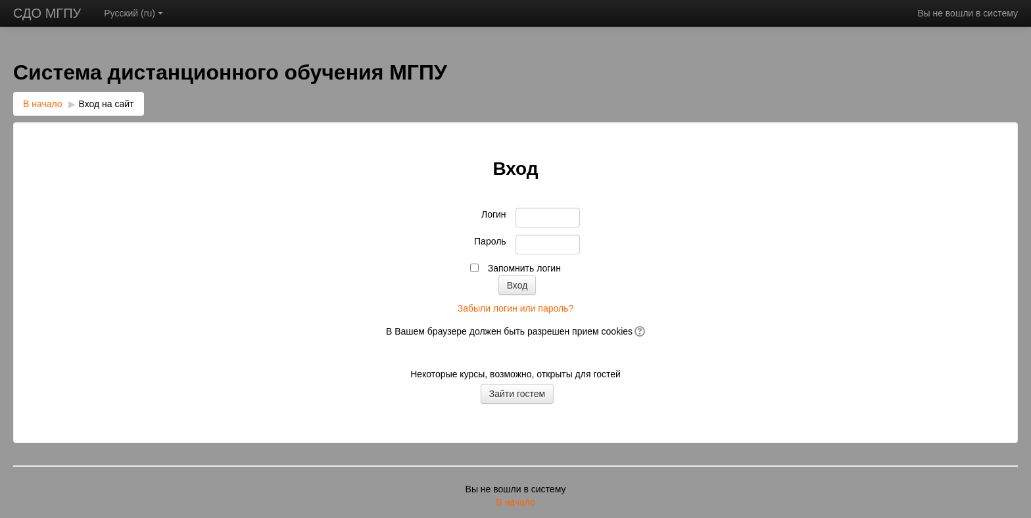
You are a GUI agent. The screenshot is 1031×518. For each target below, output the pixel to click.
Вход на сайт (106, 104)
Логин (493, 214)
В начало (42, 104)
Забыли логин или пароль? (515, 308)
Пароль (490, 241)
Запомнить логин (524, 268)
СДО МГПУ (47, 13)
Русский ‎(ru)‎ (133, 13)
